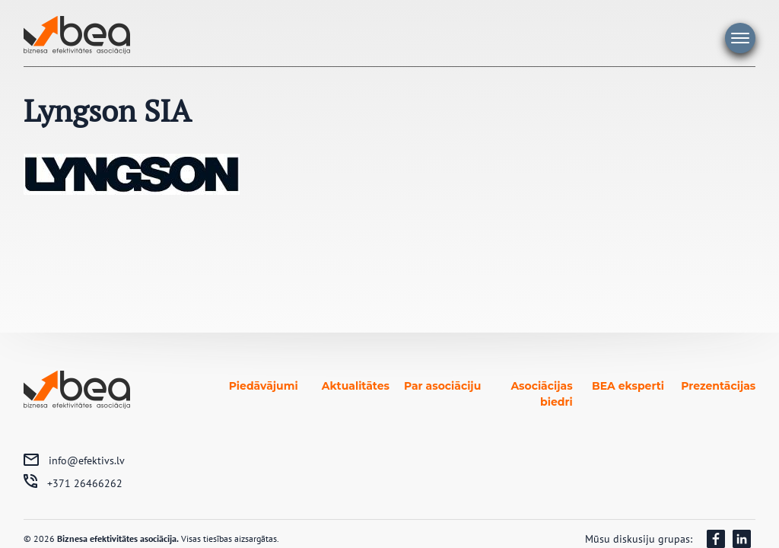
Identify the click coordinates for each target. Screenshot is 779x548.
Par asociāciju (442, 386)
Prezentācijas (718, 386)
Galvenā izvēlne (740, 38)
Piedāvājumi (263, 386)
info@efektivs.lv (87, 460)
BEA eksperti (628, 386)
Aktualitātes (356, 386)
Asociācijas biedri (541, 394)
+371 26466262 (84, 483)
